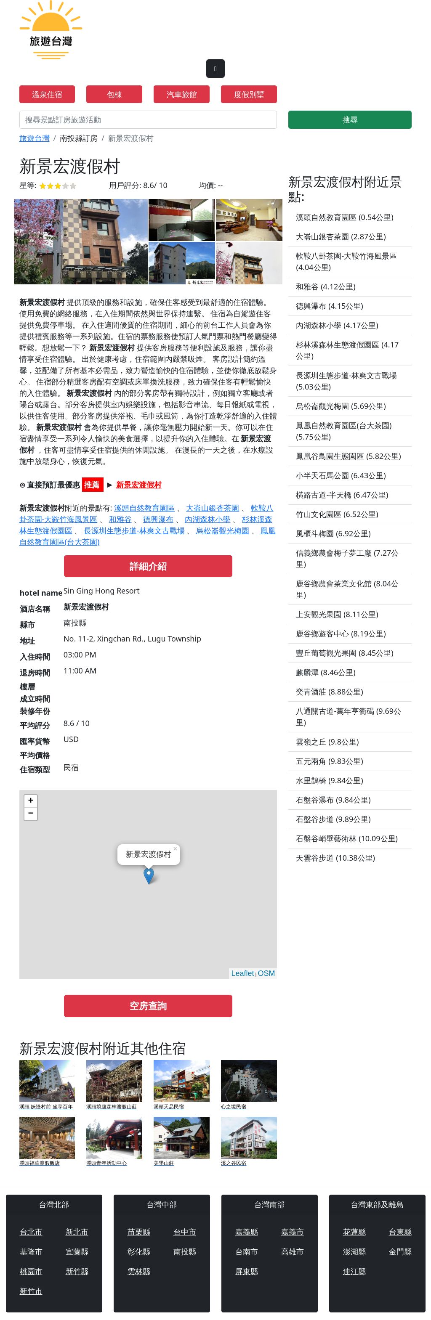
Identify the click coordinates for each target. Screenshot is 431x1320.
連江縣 (354, 1271)
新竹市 (31, 1291)
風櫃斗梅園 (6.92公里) (333, 533)
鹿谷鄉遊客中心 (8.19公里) (341, 633)
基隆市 (31, 1251)
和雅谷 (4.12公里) (325, 286)
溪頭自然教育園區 (144, 508)
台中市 (184, 1232)
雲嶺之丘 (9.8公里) (327, 742)
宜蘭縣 (77, 1251)
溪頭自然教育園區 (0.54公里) (344, 217)
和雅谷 (120, 519)
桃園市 (31, 1271)
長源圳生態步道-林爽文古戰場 (134, 530)
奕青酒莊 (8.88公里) (329, 692)
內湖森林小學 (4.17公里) (337, 325)
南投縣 (184, 1251)
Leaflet (242, 973)
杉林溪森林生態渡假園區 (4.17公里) (347, 350)
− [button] (30, 814)
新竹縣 (77, 1271)
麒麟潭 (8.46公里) (325, 672)
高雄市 (292, 1251)
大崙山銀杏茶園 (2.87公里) (341, 236)
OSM (266, 973)
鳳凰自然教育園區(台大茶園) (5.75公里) (343, 431)
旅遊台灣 (34, 138)
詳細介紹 (148, 566)
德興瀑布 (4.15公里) (329, 306)
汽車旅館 (182, 94)
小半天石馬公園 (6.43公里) (341, 475)
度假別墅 (249, 94)
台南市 (246, 1251)
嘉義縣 (246, 1232)
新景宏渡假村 (139, 485)
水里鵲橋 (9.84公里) (329, 780)
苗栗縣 (139, 1232)
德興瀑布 (158, 519)
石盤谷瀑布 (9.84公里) (333, 800)
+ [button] (30, 801)
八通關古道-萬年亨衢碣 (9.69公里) (348, 716)
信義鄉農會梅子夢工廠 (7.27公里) (347, 558)
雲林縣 (139, 1271)
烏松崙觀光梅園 (222, 530)
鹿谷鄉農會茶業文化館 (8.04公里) (347, 589)
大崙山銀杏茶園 (212, 508)
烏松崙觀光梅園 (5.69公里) (341, 406)
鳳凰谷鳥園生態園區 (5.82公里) (348, 456)
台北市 (31, 1232)
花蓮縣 (354, 1232)
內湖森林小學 (207, 519)
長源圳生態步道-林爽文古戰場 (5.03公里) (346, 381)
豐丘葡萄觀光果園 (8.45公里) (344, 653)
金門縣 (400, 1251)
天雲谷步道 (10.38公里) (335, 858)
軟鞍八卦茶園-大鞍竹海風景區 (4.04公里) (346, 261)
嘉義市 (292, 1232)
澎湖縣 (354, 1251)
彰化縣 (139, 1251)
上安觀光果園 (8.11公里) (337, 614)
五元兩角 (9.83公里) (329, 761)
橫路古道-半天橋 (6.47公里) (342, 495)
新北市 (77, 1232)
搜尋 (350, 119)
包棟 (114, 94)
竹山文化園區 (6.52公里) (337, 514)
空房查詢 (148, 1005)
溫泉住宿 (47, 94)
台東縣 (400, 1232)
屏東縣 (246, 1271)
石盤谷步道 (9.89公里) (333, 819)
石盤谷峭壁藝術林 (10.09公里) (347, 838)
